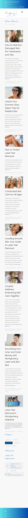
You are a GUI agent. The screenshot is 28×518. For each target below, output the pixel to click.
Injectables (7, 218)
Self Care (17, 131)
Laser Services (8, 131)
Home (6, 24)
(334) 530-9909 (9, 4)
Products (13, 131)
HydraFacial (19, 81)
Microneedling (17, 442)
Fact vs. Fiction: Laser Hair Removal (12, 152)
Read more (7, 78)
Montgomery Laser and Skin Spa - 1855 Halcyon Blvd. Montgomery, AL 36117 (12, 2)
